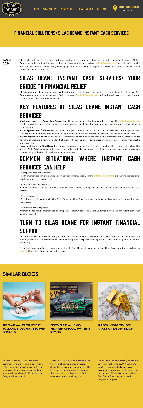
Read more (12, 362)
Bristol (52, 393)
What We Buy (49, 8)
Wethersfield (55, 385)
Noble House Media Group (131, 405)
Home (36, 8)
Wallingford (55, 390)
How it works (86, 8)
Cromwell (73, 385)
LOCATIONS (56, 380)
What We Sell (67, 8)
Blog (3, 381)
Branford (73, 393)
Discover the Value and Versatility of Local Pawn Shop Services (70, 328)
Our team (101, 8)
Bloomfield (74, 388)
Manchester (54, 388)
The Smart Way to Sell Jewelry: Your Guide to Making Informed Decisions (24, 328)
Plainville (53, 395)
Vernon (72, 390)
